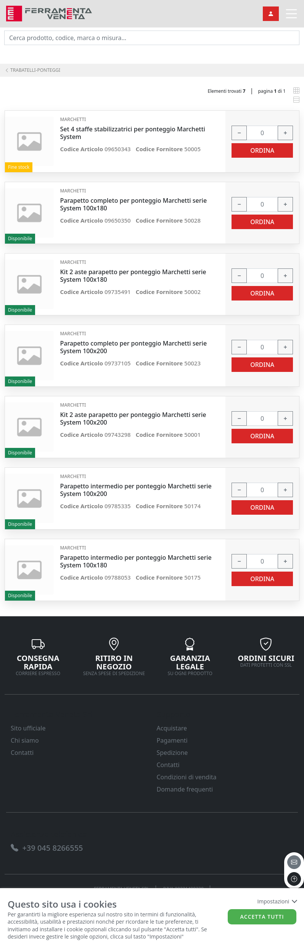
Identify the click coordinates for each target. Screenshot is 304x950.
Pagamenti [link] (172, 740)
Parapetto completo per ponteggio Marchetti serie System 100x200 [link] (133, 347)
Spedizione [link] (172, 752)
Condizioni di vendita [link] (187, 777)
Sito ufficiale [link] (28, 728)
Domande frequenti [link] (185, 789)
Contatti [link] (22, 752)
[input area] (151, 38)
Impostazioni (276, 901)
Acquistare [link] (172, 728)
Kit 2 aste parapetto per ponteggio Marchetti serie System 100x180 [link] (133, 275)
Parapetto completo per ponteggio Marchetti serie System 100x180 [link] (133, 204)
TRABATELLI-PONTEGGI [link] (32, 70)
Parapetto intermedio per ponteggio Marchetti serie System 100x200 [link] (135, 490)
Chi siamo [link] (25, 740)
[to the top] (294, 879)
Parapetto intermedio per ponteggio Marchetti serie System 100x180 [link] (135, 561)
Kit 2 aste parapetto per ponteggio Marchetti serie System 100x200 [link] (133, 418)
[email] (294, 862)
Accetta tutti (262, 916)
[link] (49, 13)
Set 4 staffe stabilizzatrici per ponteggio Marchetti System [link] (132, 133)
